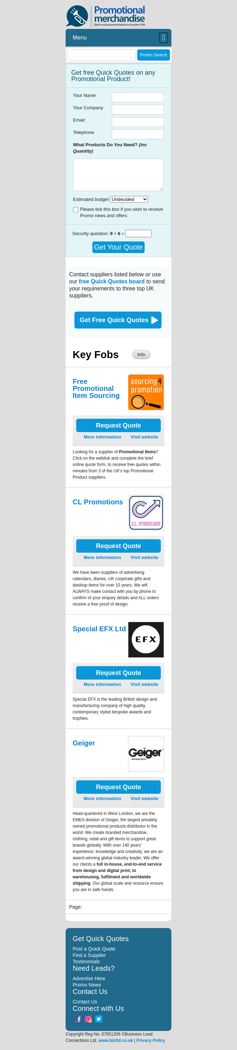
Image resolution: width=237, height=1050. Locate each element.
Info (141, 354)
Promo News (87, 985)
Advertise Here (89, 978)
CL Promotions (98, 502)
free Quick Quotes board (112, 281)
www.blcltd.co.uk (115, 1040)
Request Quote (118, 425)
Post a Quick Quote (94, 949)
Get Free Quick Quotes (114, 320)
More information (102, 437)
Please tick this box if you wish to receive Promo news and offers (121, 212)
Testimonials (86, 961)
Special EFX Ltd (99, 629)
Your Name (84, 95)
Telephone (83, 132)
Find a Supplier (89, 955)
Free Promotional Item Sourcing (96, 388)
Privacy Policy (150, 1040)
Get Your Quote (118, 247)
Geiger (84, 743)
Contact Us (85, 1002)
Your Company (88, 107)
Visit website (144, 437)
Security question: (91, 233)
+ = (118, 233)
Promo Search (153, 55)
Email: (79, 120)
